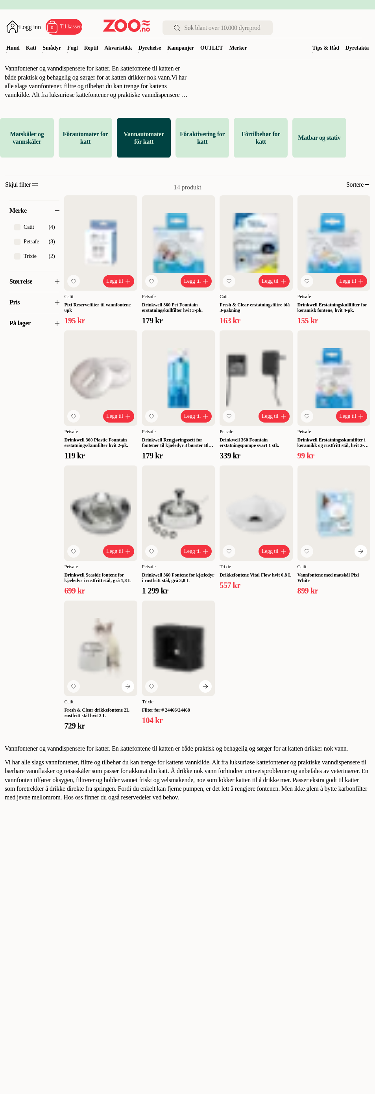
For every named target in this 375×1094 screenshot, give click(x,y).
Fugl (72, 48)
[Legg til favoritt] (73, 281)
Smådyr (51, 48)
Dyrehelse (149, 48)
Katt (31, 48)
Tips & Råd (325, 48)
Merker (238, 48)
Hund (13, 48)
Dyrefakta (357, 48)
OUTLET (211, 48)
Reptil (91, 48)
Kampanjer (180, 48)
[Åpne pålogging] (23, 27)
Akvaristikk (118, 48)
